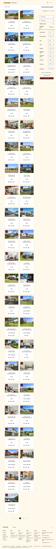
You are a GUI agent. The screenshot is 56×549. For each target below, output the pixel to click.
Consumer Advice (37, 546)
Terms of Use (24, 546)
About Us (4, 532)
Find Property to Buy (14, 535)
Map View (51, 10)
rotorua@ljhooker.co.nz (46, 537)
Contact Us (5, 539)
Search (47, 78)
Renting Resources (29, 537)
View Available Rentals (29, 536)
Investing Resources (37, 537)
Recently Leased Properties (37, 536)
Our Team (4, 534)
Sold (9, 6)
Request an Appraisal (20, 539)
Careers (4, 538)
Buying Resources (14, 536)
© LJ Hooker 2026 (6, 546)
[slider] (39, 29)
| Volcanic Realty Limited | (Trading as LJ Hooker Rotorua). (18, 547)
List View (45, 10)
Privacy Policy (18, 546)
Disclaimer (13, 546)
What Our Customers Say (5, 536)
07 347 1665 (47, 535)
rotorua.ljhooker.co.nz (46, 542)
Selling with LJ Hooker (20, 533)
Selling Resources (21, 536)
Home (6, 6)
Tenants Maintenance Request (28, 540)
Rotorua (14, 527)
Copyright (30, 546)
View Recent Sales (21, 535)
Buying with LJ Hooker (13, 533)
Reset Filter (47, 75)
